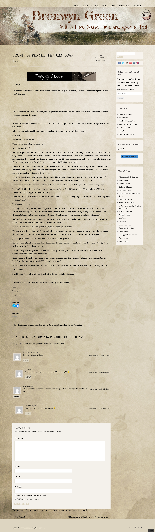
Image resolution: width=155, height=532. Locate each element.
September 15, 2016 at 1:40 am (99, 408)
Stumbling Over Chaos (127, 228)
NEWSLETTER (124, 6)
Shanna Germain (125, 225)
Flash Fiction (123, 117)
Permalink (78, 325)
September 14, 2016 (100, 60)
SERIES (85, 6)
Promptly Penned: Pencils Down (43, 56)
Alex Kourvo (123, 180)
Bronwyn (28, 369)
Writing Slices (124, 241)
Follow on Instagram (129, 156)
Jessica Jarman (58, 325)
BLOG (113, 6)
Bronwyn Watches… (126, 114)
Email (17, 476)
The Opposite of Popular (128, 235)
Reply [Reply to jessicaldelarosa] (26, 360)
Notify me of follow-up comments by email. (31, 495)
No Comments (100, 58)
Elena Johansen (125, 190)
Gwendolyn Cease (125, 199)
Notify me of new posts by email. (28, 499)
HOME (76, 6)
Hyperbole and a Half (126, 202)
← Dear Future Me (19, 517)
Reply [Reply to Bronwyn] (28, 377)
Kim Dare (122, 218)
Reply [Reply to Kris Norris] (16, 396)
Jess (14, 287)
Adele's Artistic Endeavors (128, 177)
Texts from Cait (124, 127)
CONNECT (137, 6)
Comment (19, 438)
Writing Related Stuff (126, 134)
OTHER (105, 6)
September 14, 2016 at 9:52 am (99, 372)
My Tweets (121, 149)
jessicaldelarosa (29, 352)
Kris (14, 295)
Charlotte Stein (124, 184)
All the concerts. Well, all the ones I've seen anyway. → (89, 517)
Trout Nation (123, 238)
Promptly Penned (27, 325)
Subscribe (121, 98)
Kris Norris (68, 325)
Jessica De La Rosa (45, 325)
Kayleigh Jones (124, 215)
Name (17, 466)
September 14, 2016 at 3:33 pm (99, 389)
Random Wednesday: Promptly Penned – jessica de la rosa (43, 344)
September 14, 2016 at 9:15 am (99, 355)
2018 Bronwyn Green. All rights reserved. (29, 528)
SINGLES (95, 6)
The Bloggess (124, 231)
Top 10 (121, 131)
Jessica (15, 291)
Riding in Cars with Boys (128, 124)
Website (18, 487)
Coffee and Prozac (125, 187)
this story (39, 111)
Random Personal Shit (127, 121)
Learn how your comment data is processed (67, 510)
